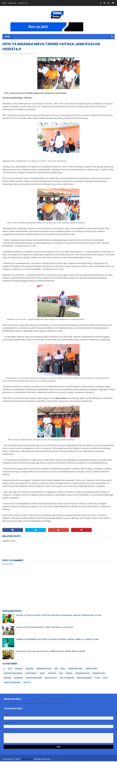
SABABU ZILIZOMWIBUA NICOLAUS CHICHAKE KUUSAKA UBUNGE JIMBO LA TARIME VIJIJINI (57, 640)
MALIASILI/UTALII (99, 674)
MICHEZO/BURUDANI (34, 679)
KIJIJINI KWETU (31, 674)
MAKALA (69, 674)
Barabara (19, 669)
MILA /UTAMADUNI (67, 679)
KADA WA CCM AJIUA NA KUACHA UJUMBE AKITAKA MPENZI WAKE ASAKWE (50, 652)
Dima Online (27, 760)
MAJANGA (52, 674)
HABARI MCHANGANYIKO (13, 674)
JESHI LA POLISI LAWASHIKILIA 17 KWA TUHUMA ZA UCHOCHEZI (44, 628)
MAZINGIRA (18, 679)
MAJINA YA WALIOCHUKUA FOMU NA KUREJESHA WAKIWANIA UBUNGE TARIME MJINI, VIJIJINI (58, 616)
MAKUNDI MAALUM (82, 674)
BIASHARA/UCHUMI (44, 669)
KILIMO (42, 674)
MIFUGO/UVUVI (51, 679)
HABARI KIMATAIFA (75, 669)
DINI (56, 669)
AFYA (10, 669)
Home (4, 3)
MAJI (61, 674)
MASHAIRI (7, 679)
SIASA (105, 679)
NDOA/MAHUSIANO (84, 679)
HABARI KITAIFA (29, 54)
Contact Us (23, 3)
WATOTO (27, 683)
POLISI (97, 679)
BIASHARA (29, 669)
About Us (12, 3)
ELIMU (63, 669)
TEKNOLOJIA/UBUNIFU (12, 683)
